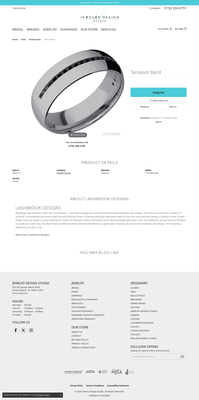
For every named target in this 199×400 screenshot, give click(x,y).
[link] (175, 8)
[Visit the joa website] (129, 372)
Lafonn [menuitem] (135, 318)
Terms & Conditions (83, 347)
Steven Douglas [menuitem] (140, 330)
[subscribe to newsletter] (182, 356)
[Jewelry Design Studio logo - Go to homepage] (99, 15)
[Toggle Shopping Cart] (181, 28)
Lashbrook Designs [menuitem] (142, 322)
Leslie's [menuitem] (135, 326)
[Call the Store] (20, 293)
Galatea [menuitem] (135, 307)
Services (108, 29)
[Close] (195, 3)
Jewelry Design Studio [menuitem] (144, 311)
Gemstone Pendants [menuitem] (83, 318)
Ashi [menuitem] (133, 291)
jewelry (15, 39)
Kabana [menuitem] (135, 315)
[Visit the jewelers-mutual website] (73, 372)
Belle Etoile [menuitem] (138, 295)
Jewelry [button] (50, 29)
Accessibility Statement (118, 385)
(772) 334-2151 (77, 145)
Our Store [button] (89, 29)
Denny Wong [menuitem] (138, 303)
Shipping (144, 106)
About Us (77, 332)
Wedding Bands (35, 39)
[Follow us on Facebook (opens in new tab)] (15, 330)
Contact (76, 335)
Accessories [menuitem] (79, 307)
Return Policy (80, 339)
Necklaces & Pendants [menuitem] (85, 299)
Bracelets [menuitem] (77, 303)
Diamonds (68, 29)
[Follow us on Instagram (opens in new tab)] (31, 330)
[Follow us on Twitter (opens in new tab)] (23, 330)
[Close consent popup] (60, 395)
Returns (173, 106)
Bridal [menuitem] (75, 287)
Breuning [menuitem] (136, 299)
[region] (77, 92)
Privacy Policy (80, 343)
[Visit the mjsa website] (116, 372)
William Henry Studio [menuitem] (144, 338)
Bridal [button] (18, 29)
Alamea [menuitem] (135, 287)
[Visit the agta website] (90, 372)
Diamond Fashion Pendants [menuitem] (88, 315)
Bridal (23, 39)
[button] (19, 8)
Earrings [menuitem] (77, 295)
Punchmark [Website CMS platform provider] (105, 396)
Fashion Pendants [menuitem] (82, 311)
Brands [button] (33, 29)
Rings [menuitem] (75, 291)
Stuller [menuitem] (135, 334)
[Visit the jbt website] (103, 372)
